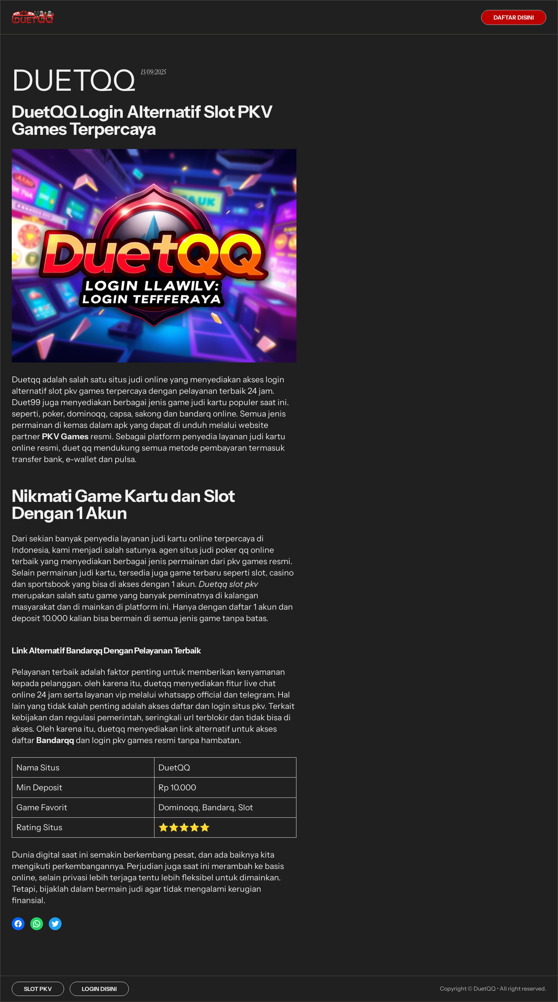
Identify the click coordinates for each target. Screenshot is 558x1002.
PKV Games (65, 436)
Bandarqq (55, 740)
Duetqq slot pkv (228, 584)
